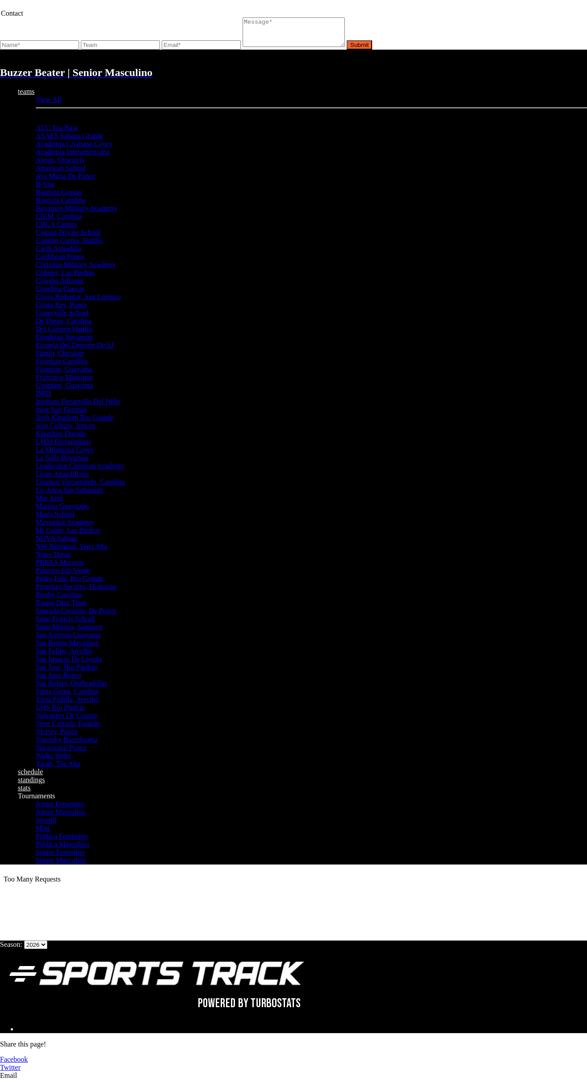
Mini (43, 833)
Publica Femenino (62, 841)
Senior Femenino (60, 857)
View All (48, 105)
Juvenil (46, 825)
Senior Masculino (61, 865)
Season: (11, 950)
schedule (30, 777)
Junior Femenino (60, 809)
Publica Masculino (62, 849)
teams (26, 97)
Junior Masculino (61, 817)
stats (24, 793)
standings (31, 785)
